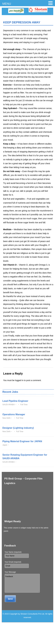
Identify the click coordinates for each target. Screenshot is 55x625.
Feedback (22, 583)
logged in (19, 380)
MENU (6, 3)
